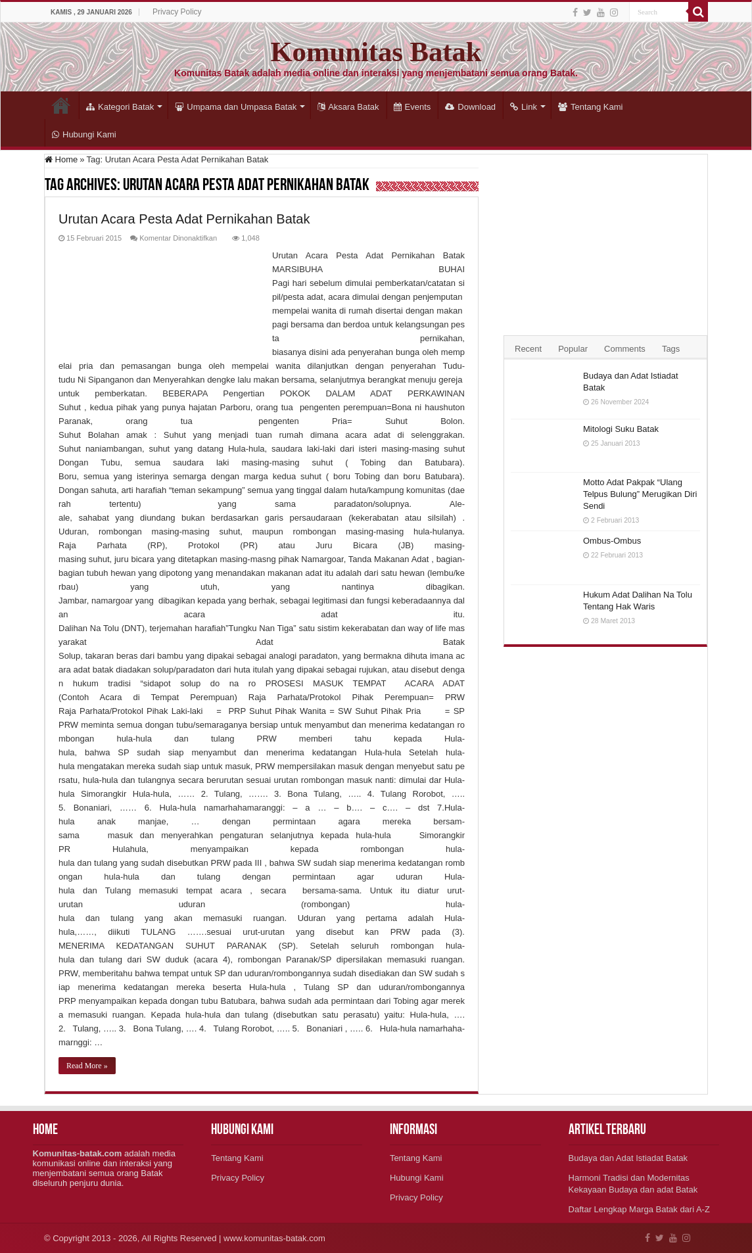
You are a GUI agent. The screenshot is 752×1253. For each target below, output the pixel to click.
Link (523, 107)
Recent (528, 349)
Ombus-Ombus (612, 541)
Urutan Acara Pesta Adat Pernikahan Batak (184, 219)
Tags (671, 349)
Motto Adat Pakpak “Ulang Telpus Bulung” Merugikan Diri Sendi (640, 494)
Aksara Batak (348, 107)
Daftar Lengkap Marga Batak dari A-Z (639, 1209)
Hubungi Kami (84, 134)
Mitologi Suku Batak (621, 429)
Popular (573, 349)
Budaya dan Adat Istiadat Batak (628, 1158)
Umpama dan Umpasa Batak (235, 107)
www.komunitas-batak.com (274, 1238)
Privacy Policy (177, 11)
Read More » (87, 1065)
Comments (625, 349)
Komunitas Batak (375, 51)
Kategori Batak (120, 107)
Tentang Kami (590, 107)
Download (470, 107)
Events (412, 107)
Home (61, 105)
